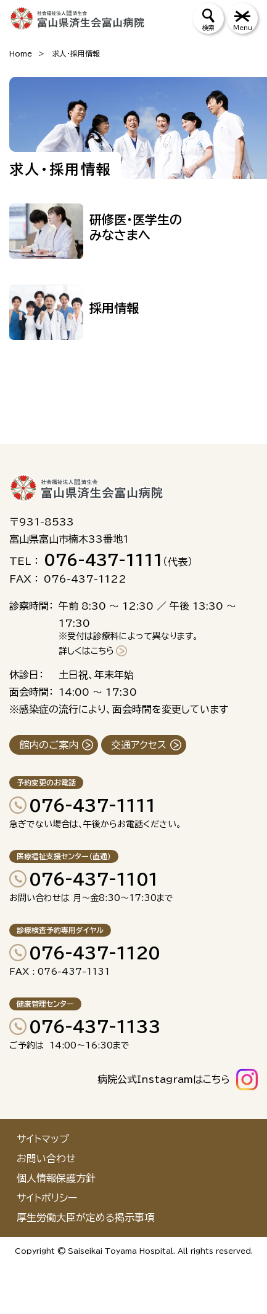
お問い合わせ (46, 1158)
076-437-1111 (92, 805)
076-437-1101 (93, 879)
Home (20, 53)
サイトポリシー (47, 1198)
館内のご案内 (48, 745)
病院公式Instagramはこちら (163, 1079)
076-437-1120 (94, 953)
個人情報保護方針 (56, 1178)
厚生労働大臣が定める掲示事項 (85, 1217)
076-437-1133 (95, 1026)
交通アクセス (138, 745)
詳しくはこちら (86, 651)
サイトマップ (43, 1139)
